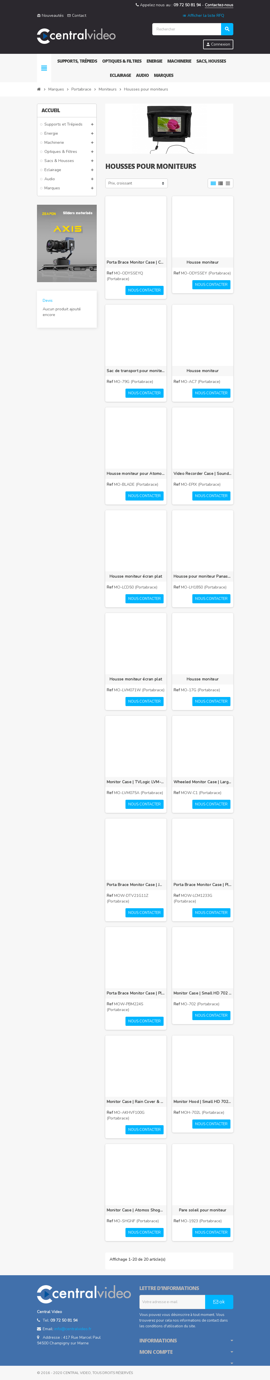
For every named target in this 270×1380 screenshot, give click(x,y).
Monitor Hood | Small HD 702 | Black (203, 1101)
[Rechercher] (192, 29)
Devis (48, 300)
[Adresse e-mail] (172, 1302)
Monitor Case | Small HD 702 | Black (203, 993)
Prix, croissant (120, 183)
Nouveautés (50, 15)
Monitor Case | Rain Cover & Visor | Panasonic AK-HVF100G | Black (136, 1101)
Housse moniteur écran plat (136, 576)
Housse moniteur (203, 262)
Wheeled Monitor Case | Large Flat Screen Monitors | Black (203, 782)
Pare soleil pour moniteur (202, 1210)
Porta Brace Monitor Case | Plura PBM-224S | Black (136, 993)
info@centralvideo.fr (72, 1329)
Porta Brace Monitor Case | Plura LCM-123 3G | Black (203, 884)
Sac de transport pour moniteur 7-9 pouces (136, 371)
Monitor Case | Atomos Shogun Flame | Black (136, 1210)
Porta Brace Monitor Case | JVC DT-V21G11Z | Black (136, 884)
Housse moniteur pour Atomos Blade (136, 473)
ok (219, 1302)
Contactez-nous (219, 5)
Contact (76, 15)
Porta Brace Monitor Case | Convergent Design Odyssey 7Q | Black (136, 262)
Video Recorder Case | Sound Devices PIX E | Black (203, 473)
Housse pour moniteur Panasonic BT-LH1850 (203, 576)
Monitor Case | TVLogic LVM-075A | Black (136, 782)
